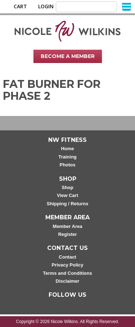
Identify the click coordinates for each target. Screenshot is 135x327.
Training (67, 157)
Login (46, 6)
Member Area (67, 226)
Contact (67, 257)
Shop (67, 187)
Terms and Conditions (67, 273)
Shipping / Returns (68, 203)
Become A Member (68, 56)
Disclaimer (68, 281)
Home (67, 148)
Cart (20, 6)
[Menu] (126, 6)
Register (67, 234)
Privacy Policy (67, 265)
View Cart (67, 195)
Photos (67, 164)
